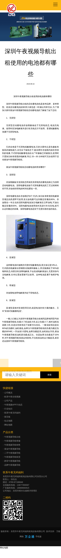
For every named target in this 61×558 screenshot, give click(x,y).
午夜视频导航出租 (12, 437)
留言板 (7, 417)
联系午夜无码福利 (12, 413)
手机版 (38, 536)
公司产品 (8, 401)
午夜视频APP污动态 (13, 405)
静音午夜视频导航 (12, 461)
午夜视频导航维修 (12, 441)
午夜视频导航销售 (12, 445)
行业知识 (8, 409)
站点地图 (8, 421)
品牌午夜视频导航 (12, 465)
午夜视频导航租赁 (12, 457)
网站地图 (8, 425)
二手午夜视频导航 (12, 453)
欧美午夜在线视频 (12, 397)
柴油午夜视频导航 (12, 449)
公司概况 (8, 393)
